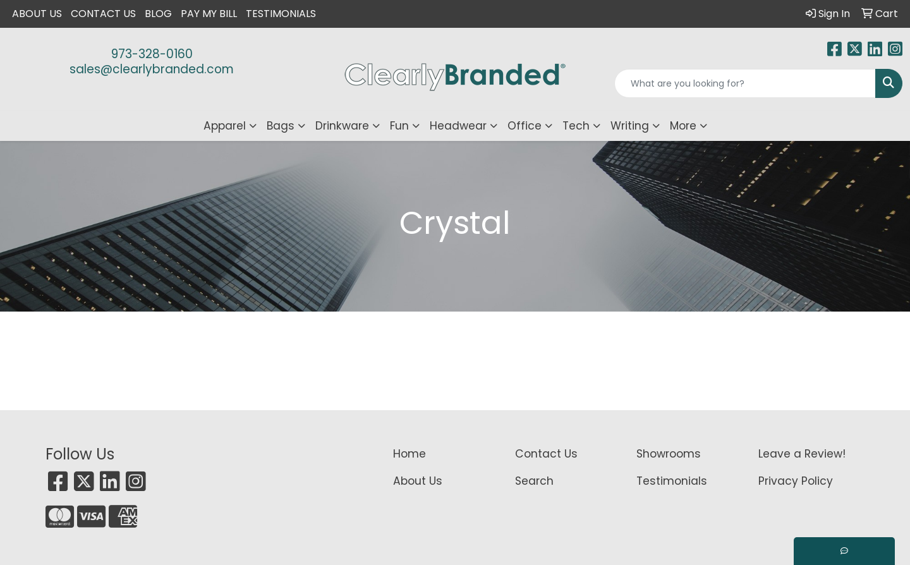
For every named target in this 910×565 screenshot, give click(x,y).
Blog (158, 13)
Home (409, 453)
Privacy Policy (795, 481)
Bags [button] (280, 125)
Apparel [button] (224, 125)
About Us (37, 13)
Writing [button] (629, 125)
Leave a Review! (802, 453)
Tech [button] (576, 125)
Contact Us (103, 13)
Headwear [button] (458, 125)
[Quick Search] (745, 83)
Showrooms (668, 453)
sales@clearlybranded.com (152, 69)
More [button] (683, 125)
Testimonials (281, 13)
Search (534, 481)
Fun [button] (399, 125)
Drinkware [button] (342, 125)
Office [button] (524, 125)
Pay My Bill (209, 13)
